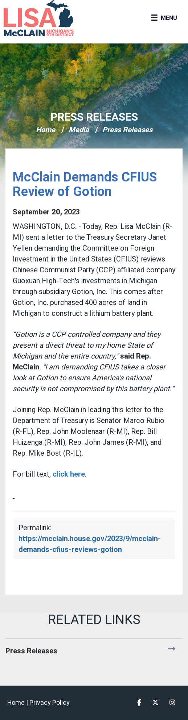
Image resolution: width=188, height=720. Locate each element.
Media (79, 130)
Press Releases (94, 117)
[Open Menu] (163, 18)
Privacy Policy (49, 703)
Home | (18, 703)
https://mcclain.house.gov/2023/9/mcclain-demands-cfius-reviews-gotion (90, 544)
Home (45, 130)
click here (69, 474)
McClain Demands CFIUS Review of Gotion (85, 184)
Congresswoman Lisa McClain (51, 18)
